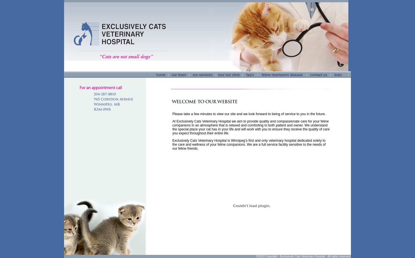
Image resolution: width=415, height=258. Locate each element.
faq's (250, 75)
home (161, 75)
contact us (318, 75)
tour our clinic (229, 75)
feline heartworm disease (282, 75)
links (338, 75)
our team (179, 75)
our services (203, 75)
